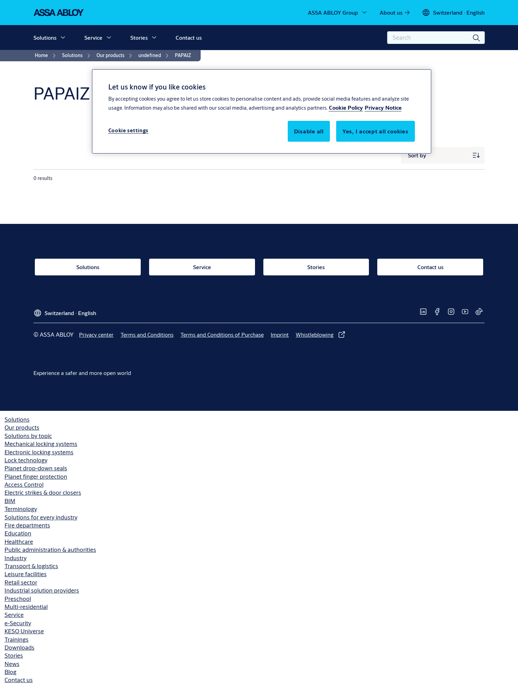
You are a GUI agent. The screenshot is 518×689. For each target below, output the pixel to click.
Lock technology (26, 460)
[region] (262, 111)
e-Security (18, 623)
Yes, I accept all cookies (375, 131)
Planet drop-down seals (36, 468)
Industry (15, 558)
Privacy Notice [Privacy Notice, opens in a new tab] (383, 107)
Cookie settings (128, 130)
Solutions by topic (28, 436)
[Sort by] (443, 155)
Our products (22, 427)
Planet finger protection (36, 476)
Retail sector (21, 582)
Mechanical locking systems (41, 444)
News (12, 664)
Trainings (17, 639)
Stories (139, 37)
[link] (395, 12)
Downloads (19, 647)
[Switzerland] (453, 12)
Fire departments (27, 525)
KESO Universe (24, 631)
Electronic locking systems (39, 452)
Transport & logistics (31, 566)
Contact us (189, 37)
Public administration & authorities (50, 550)
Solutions (44, 37)
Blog (10, 672)
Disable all (309, 131)
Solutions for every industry (41, 517)
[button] (62, 37)
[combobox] (436, 37)
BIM (10, 501)
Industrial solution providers (42, 590)
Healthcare (19, 542)
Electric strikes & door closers (43, 492)
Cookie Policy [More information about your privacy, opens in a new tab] (346, 107)
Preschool (18, 599)
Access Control (24, 484)
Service (93, 37)
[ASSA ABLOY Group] (338, 12)
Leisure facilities (26, 574)
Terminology (21, 509)
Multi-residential (26, 607)
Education (18, 533)
